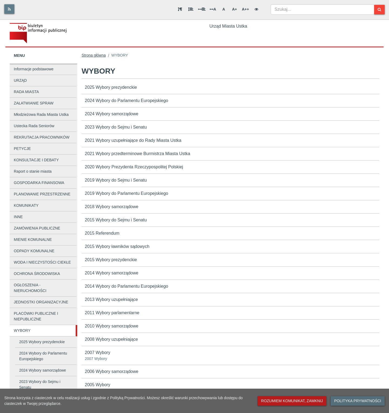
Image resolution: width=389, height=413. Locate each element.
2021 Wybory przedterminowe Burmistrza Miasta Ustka (137, 153)
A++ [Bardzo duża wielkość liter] (245, 9)
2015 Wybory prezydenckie (111, 259)
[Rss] (9, 9)
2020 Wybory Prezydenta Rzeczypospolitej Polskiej (134, 167)
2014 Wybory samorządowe (111, 273)
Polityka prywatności (357, 401)
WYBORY (22, 330)
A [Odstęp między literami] (213, 9)
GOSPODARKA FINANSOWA (39, 183)
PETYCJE (22, 148)
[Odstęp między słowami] (201, 9)
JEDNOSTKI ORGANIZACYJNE (41, 302)
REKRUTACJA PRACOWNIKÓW (41, 137)
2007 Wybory (230, 356)
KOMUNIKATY (26, 205)
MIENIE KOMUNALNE (33, 239)
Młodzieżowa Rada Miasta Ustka (41, 114)
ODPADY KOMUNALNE (34, 251)
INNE (18, 217)
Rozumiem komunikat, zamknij (292, 401)
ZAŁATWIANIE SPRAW (33, 103)
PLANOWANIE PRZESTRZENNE (42, 194)
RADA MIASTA (26, 92)
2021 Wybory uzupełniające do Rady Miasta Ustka (133, 140)
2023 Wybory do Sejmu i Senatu (39, 384)
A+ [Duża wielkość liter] (234, 9)
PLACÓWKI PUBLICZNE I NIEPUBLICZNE (36, 316)
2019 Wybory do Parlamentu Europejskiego (126, 193)
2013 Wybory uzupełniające (111, 299)
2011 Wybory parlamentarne (112, 312)
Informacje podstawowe (33, 69)
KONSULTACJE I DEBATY (36, 160)
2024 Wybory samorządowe (42, 370)
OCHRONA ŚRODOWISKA (37, 273)
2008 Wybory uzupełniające (111, 339)
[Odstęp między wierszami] (190, 9)
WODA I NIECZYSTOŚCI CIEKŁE (42, 262)
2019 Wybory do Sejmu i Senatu (116, 180)
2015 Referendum (102, 233)
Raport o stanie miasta (33, 171)
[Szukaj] (379, 9)
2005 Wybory (97, 384)
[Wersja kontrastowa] (256, 9)
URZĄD (20, 80)
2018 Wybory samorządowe (111, 206)
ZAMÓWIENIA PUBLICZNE (37, 228)
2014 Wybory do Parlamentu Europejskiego (126, 286)
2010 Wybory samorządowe (111, 326)
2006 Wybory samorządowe (111, 371)
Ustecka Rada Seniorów (34, 126)
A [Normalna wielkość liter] (223, 9)
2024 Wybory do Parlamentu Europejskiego (43, 356)
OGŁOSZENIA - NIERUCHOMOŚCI (30, 288)
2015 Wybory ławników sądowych (117, 246)
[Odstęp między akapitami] (180, 9)
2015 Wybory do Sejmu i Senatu (116, 220)
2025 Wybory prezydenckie (42, 342)
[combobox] (322, 9)
